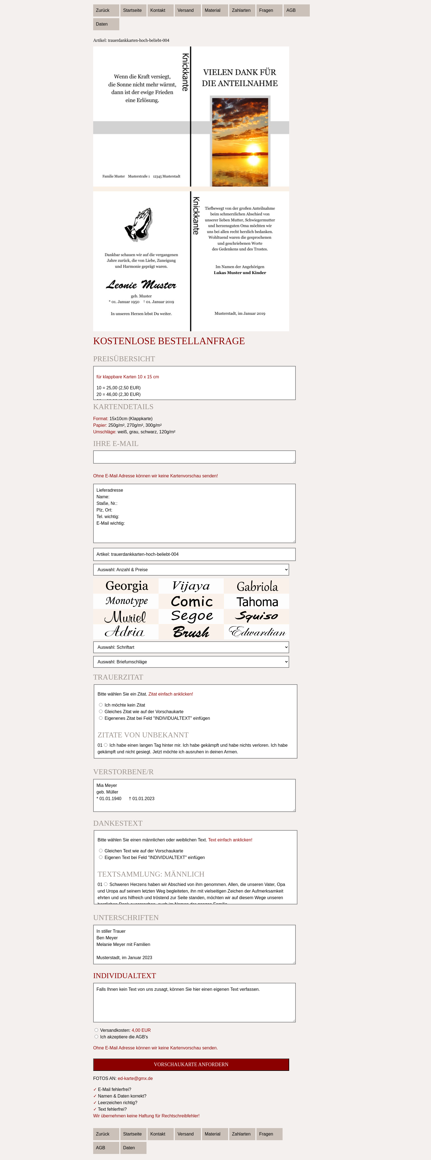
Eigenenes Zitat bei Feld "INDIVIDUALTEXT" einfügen (156, 718)
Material (212, 10)
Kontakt (157, 10)
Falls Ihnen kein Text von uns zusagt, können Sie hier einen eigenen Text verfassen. (194, 1002)
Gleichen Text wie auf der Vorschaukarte (143, 851)
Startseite (132, 10)
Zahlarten (241, 10)
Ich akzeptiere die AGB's (123, 1037)
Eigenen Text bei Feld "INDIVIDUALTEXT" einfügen (154, 857)
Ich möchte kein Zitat (124, 705)
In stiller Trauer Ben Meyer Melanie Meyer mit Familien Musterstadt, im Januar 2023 (194, 944)
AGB (291, 10)
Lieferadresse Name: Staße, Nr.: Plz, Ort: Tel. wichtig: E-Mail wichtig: (194, 513)
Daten (102, 24)
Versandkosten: (125, 1030)
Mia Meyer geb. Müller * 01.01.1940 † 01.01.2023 (194, 795)
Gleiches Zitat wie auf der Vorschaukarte (143, 711)
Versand (186, 10)
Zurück (102, 10)
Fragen (266, 10)
